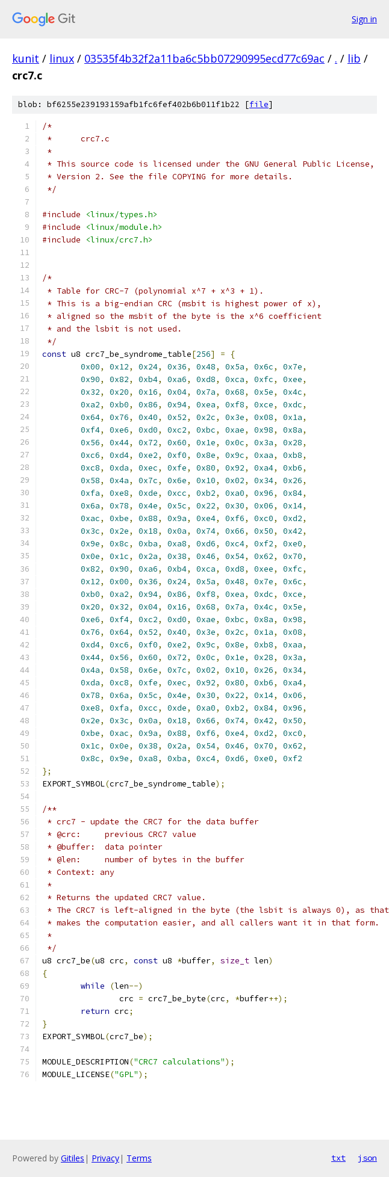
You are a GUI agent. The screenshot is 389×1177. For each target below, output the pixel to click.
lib (354, 58)
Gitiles (72, 1158)
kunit (25, 58)
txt (338, 1157)
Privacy (105, 1158)
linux (61, 58)
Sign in (364, 19)
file (259, 104)
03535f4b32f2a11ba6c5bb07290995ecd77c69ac (204, 58)
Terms (139, 1158)
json (367, 1157)
